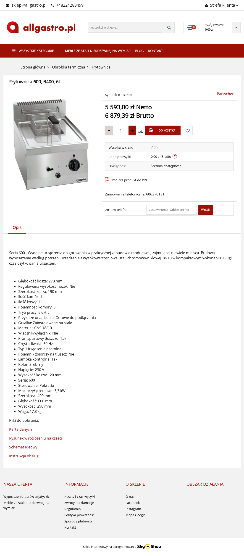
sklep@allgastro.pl (26, 5)
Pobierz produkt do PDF (126, 179)
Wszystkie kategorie (33, 51)
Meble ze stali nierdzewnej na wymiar (98, 51)
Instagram (133, 509)
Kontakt (155, 51)
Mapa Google (136, 515)
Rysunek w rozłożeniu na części (35, 438)
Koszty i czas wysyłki (79, 496)
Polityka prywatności (79, 515)
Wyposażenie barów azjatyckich (27, 496)
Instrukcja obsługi (24, 456)
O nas (130, 496)
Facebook (133, 503)
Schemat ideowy (23, 447)
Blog (139, 51)
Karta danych (20, 429)
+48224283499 (67, 5)
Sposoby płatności (78, 521)
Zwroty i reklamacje (79, 503)
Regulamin (72, 509)
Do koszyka (162, 130)
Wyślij (205, 210)
